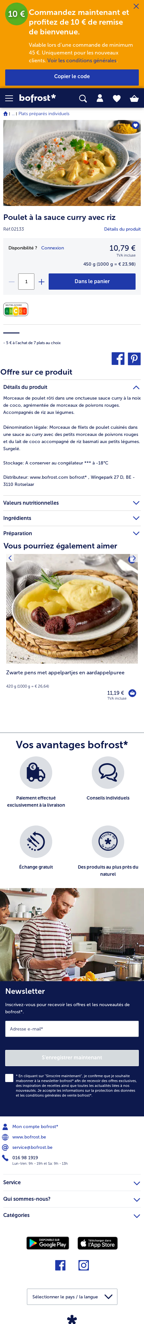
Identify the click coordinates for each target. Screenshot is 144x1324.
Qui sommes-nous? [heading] (71, 1198)
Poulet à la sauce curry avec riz (59, 217)
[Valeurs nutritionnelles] (17, 310)
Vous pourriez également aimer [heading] (60, 545)
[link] (40, 98)
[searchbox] (83, 99)
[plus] (41, 281)
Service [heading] (71, 1181)
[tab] (100, 98)
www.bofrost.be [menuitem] (24, 1137)
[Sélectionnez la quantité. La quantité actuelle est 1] (26, 281)
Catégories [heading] (71, 1215)
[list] (72, 825)
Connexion (52, 248)
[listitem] (36, 787)
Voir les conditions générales (81, 60)
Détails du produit (122, 229)
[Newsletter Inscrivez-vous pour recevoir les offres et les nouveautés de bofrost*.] (72, 1048)
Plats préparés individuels (43, 113)
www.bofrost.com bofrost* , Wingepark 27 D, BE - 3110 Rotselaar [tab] (69, 481)
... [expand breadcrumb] (13, 113)
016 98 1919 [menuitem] (20, 1158)
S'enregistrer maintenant (72, 1057)
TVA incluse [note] (116, 698)
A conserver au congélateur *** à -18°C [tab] (55, 463)
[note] (72, 679)
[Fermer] (136, 6)
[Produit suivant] (10, 558)
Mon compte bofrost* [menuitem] (30, 1127)
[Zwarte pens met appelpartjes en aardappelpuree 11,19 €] (72, 631)
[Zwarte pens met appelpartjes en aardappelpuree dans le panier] (132, 693)
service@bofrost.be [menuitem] (28, 1147)
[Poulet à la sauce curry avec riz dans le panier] (92, 281)
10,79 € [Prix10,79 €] (123, 248)
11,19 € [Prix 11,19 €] (115, 693)
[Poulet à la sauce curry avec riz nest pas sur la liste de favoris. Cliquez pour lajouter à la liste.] (135, 125)
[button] (12, 98)
